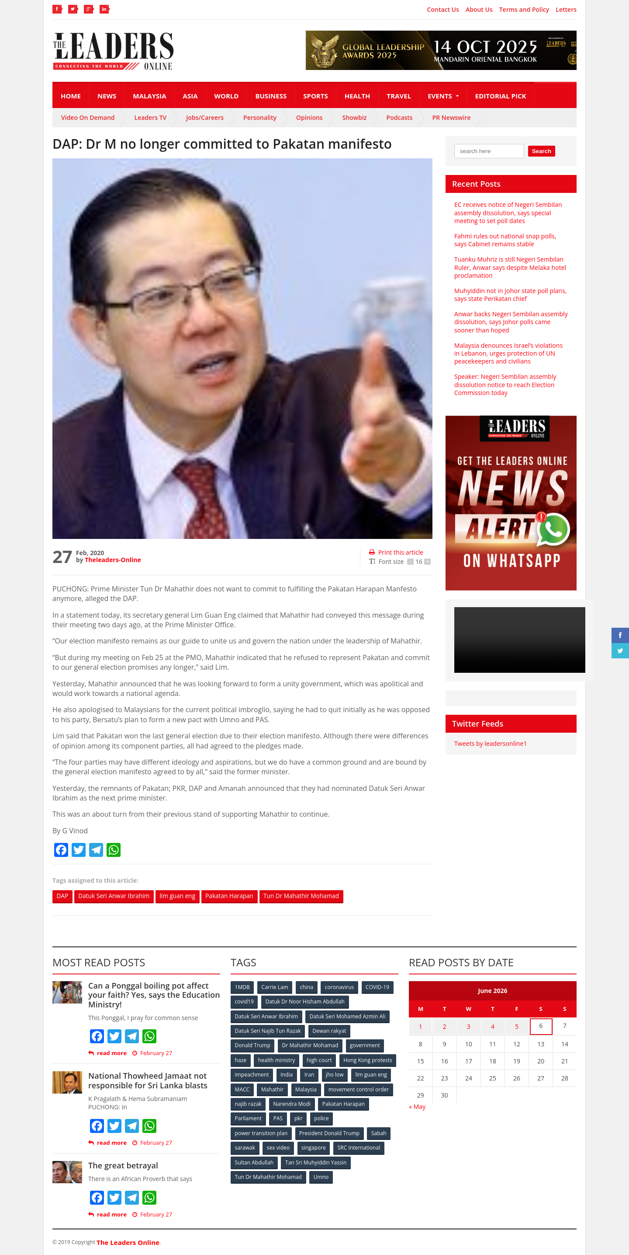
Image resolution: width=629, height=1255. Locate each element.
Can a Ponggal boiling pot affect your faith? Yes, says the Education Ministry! (153, 995)
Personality (259, 117)
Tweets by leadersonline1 (490, 743)
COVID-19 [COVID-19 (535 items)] (379, 987)
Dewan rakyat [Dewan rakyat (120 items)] (329, 1030)
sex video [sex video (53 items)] (278, 1146)
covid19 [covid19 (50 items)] (244, 1001)
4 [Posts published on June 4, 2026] (492, 1026)
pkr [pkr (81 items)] (353, 1117)
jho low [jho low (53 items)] (243, 1088)
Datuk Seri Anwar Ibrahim (115, 896)
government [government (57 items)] (365, 1045)
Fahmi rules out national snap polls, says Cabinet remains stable (505, 240)
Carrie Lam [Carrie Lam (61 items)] (275, 987)
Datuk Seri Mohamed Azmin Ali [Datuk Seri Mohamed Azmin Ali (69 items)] (347, 1016)
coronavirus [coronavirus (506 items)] (340, 987)
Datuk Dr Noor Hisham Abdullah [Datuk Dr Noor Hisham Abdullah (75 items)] (305, 1001)
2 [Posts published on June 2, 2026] (444, 1026)
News (106, 95)
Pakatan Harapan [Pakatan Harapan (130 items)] (256, 1117)
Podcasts (400, 117)
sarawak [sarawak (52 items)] (245, 1146)
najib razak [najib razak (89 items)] (320, 1102)
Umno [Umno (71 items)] (321, 1174)
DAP (63, 896)
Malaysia (149, 95)
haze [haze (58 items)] (240, 1059)
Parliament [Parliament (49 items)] (302, 1117)
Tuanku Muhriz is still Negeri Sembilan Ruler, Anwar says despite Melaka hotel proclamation (509, 267)
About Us (479, 10)
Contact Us (443, 10)
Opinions (309, 117)
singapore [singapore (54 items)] (314, 1146)
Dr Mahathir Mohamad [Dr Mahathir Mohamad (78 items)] (310, 1045)
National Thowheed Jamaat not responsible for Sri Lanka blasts (147, 1081)
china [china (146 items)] (307, 987)
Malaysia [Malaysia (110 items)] (380, 1088)
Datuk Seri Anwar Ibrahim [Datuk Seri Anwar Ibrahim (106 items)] (266, 1016)
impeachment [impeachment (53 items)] (312, 1073)
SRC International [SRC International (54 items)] (360, 1146)
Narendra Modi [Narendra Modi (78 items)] (364, 1102)
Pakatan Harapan (234, 896)
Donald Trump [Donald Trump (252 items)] (252, 1045)
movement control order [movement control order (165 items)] (265, 1102)
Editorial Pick (500, 95)
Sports (315, 95)
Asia (190, 95)
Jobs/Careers (205, 117)
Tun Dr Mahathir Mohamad (309, 896)
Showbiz (354, 117)
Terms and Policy (524, 10)
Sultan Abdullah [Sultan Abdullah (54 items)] (254, 1160)
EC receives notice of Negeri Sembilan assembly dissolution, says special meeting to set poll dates (507, 212)
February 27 (152, 1053)
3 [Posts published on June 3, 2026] (468, 1026)
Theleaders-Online (113, 560)
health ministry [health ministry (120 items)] (277, 1059)
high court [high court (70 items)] (320, 1059)
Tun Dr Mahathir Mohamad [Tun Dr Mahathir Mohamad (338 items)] (268, 1174)
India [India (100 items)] (348, 1073)
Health (357, 95)
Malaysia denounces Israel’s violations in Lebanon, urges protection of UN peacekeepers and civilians (508, 353)
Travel (399, 95)
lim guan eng (181, 896)
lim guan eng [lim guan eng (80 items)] (280, 1088)
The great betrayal (123, 1166)
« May (417, 1105)
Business (271, 95)
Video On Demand (88, 117)
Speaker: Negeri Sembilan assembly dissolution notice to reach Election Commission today (505, 384)
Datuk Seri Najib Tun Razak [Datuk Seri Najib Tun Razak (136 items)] (268, 1030)
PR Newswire (451, 117)
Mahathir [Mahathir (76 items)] (346, 1088)
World (226, 95)
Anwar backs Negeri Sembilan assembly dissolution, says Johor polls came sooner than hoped (510, 322)
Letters (566, 10)
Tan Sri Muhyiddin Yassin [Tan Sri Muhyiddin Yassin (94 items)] (316, 1160)
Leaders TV (151, 117)
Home (71, 95)
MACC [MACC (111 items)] (315, 1088)
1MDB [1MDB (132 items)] (242, 987)
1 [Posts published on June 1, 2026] (420, 1026)
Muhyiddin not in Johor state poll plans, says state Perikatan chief (510, 295)
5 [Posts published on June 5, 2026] (516, 1026)
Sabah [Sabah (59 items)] (379, 1131)
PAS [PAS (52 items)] (332, 1117)
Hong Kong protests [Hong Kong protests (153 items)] (259, 1073)
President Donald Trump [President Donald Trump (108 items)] (329, 1131)
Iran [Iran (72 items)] (370, 1073)
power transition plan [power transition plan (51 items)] (261, 1131)
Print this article (396, 552)
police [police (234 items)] (377, 1117)
